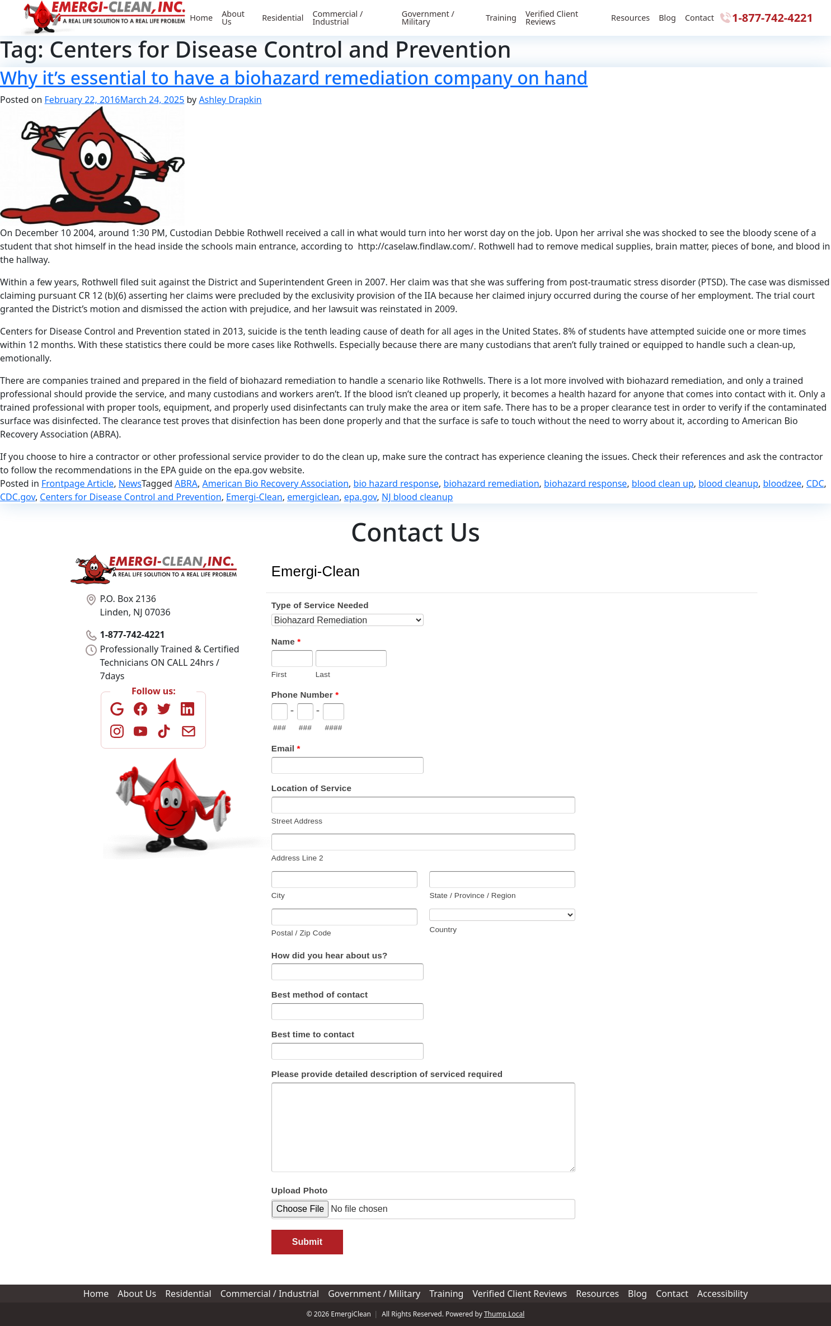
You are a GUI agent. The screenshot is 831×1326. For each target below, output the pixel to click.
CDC (815, 483)
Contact (699, 17)
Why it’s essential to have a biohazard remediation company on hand (294, 77)
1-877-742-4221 (766, 17)
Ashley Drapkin (230, 99)
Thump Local (504, 1314)
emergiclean (313, 497)
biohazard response (585, 483)
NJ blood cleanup (417, 497)
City (278, 895)
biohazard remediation (491, 483)
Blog (667, 17)
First (279, 674)
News (130, 483)
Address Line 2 (297, 858)
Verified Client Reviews (551, 17)
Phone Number (305, 694)
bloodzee (782, 483)
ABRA (186, 483)
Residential (282, 17)
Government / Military (428, 17)
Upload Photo (299, 1190)
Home (201, 17)
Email (286, 748)
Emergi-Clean (254, 497)
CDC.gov (17, 497)
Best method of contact (319, 994)
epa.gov (360, 497)
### (279, 727)
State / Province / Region (472, 895)
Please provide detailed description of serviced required (387, 1074)
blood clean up (663, 483)
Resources (630, 17)
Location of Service (311, 788)
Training (501, 17)
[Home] (104, 18)
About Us (233, 17)
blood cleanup (728, 483)
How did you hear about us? (329, 955)
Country (443, 929)
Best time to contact (312, 1034)
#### (333, 727)
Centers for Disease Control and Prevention (130, 497)
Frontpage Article (77, 483)
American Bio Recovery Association (276, 483)
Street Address (296, 821)
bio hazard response (396, 483)
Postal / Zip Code (301, 933)
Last (323, 674)
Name (286, 641)
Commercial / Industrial (337, 17)
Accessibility (722, 1293)
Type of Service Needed (320, 605)
